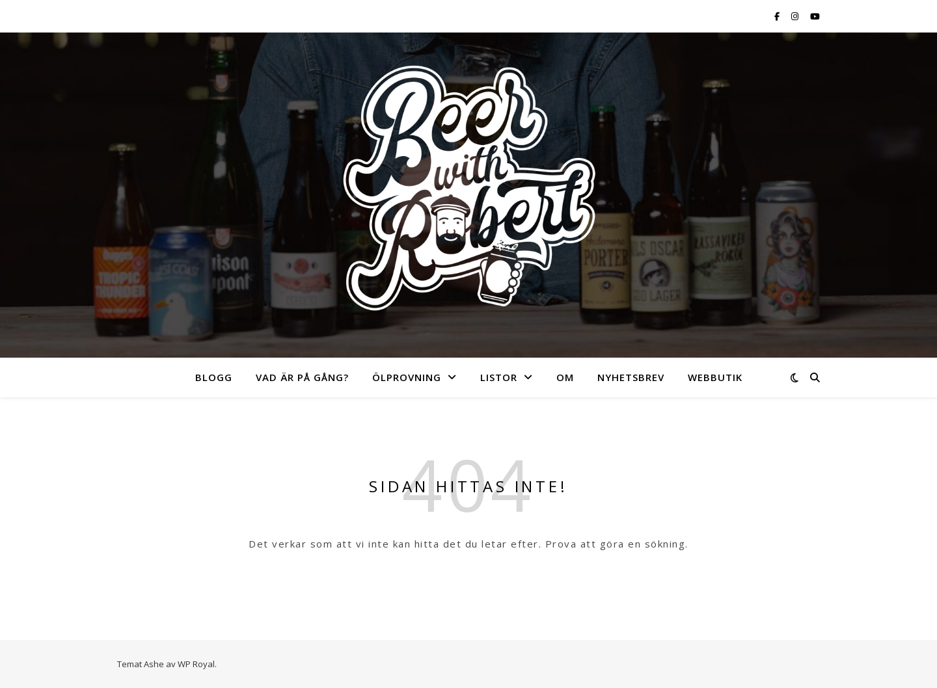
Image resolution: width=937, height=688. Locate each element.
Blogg (213, 377)
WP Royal (196, 664)
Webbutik (715, 377)
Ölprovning (406, 377)
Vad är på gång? (302, 377)
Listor (498, 377)
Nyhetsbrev (630, 377)
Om (565, 377)
